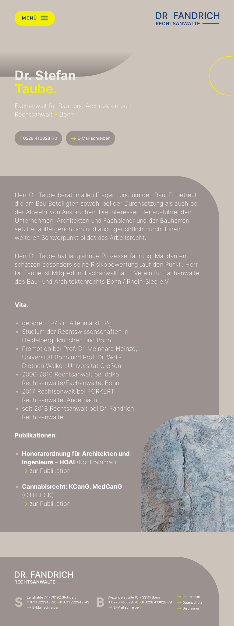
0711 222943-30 (43, 602)
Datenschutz (189, 602)
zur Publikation (46, 470)
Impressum (188, 597)
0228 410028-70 (38, 138)
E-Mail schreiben (90, 138)
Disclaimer (188, 608)
